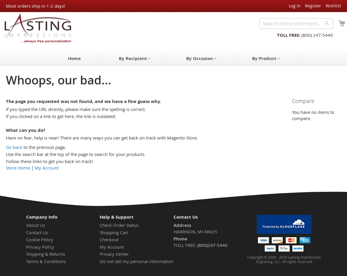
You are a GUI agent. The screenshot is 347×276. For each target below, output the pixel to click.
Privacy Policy (40, 247)
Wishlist (333, 6)
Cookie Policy (39, 239)
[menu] (173, 58)
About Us (35, 225)
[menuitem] (74, 58)
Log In (295, 6)
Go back (14, 147)
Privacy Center (114, 254)
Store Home (18, 168)
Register (313, 6)
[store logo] (36, 27)
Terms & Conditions (46, 261)
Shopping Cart (114, 232)
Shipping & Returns (45, 254)
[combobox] (296, 23)
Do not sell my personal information (136, 261)
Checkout (109, 239)
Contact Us (37, 232)
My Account (47, 168)
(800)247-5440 (212, 245)
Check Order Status (119, 225)
